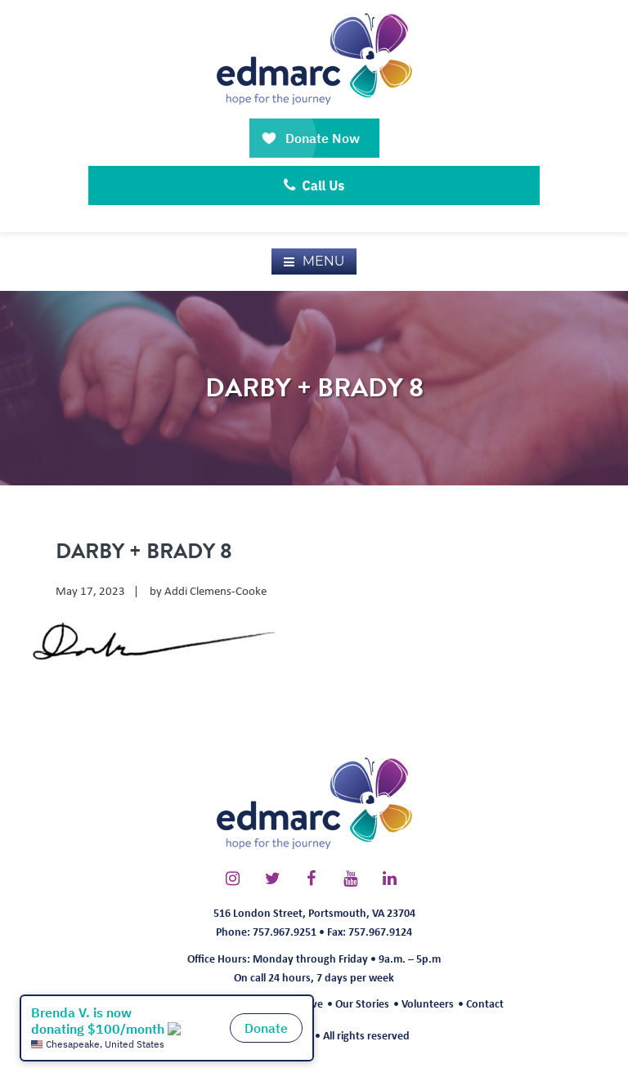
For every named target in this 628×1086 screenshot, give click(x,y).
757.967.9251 (284, 931)
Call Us (314, 185)
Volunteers (427, 1003)
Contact (485, 1003)
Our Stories (362, 1003)
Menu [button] (324, 261)
